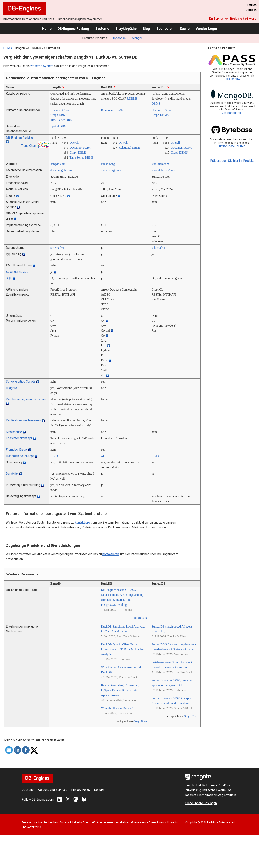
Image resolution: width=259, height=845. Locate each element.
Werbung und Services (52, 790)
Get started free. (232, 112)
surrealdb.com (160, 163)
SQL (9, 278)
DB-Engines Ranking (73, 29)
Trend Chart (28, 145)
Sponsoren (164, 29)
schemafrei (57, 247)
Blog (146, 29)
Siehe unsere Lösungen (201, 803)
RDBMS (132, 98)
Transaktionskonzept (20, 456)
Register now (232, 79)
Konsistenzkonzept (19, 438)
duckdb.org (108, 163)
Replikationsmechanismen (23, 420)
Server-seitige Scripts (21, 381)
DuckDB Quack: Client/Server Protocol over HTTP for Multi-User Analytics (122, 649)
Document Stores (80, 147)
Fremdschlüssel (16, 449)
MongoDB (138, 38)
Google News (140, 721)
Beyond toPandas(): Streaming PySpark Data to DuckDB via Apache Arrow (119, 690)
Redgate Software (243, 18)
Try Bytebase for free (232, 146)
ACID (54, 456)
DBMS (7, 48)
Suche (185, 29)
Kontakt (99, 790)
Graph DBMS (58, 115)
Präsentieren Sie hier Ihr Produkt (232, 161)
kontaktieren (83, 522)
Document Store (60, 110)
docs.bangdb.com (61, 170)
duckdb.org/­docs (111, 170)
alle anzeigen (140, 617)
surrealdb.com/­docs (163, 170)
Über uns (28, 790)
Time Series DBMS (62, 120)
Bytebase (119, 38)
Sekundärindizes (17, 272)
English (252, 5)
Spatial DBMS (59, 126)
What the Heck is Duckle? (117, 708)
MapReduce (14, 432)
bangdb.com (57, 163)
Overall (74, 142)
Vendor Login (206, 29)
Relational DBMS (112, 110)
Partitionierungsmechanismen (26, 399)
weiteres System (41, 66)
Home (47, 29)
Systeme (102, 29)
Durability (12, 473)
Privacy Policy (80, 790)
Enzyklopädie (126, 29)
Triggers (11, 388)
